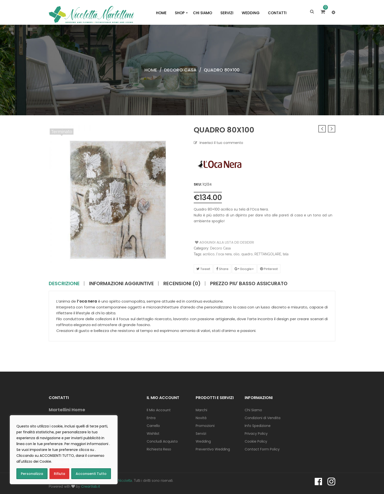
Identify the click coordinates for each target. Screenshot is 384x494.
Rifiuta (59, 473)
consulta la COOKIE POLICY (76, 461)
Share (222, 269)
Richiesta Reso (159, 449)
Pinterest (269, 269)
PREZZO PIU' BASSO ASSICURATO (249, 283)
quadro (247, 254)
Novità (201, 417)
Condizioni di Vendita (262, 417)
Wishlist (153, 433)
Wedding (203, 441)
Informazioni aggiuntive (121, 283)
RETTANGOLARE (267, 254)
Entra (151, 417)
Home (150, 70)
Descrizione (64, 283)
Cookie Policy (256, 441)
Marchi (201, 410)
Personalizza (32, 473)
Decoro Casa (180, 70)
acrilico (209, 254)
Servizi (201, 433)
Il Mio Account (159, 410)
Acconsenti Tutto (91, 473)
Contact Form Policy (262, 449)
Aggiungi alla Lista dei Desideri (213, 242)
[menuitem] (161, 13)
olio (236, 254)
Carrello (153, 425)
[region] (64, 449)
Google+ (244, 269)
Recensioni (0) (182, 283)
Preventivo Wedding (213, 449)
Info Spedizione (258, 425)
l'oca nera (224, 254)
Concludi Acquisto (162, 441)
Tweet (203, 269)
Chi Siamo (253, 410)
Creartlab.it (90, 486)
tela (285, 254)
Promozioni (205, 425)
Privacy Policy (256, 433)
